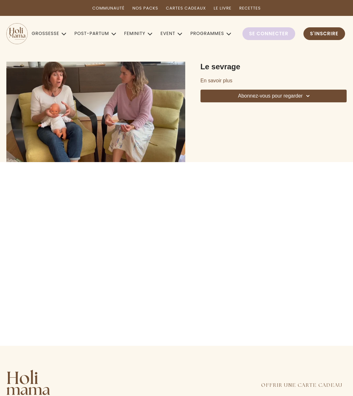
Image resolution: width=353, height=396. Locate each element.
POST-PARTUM (95, 33)
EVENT (171, 33)
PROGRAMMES (210, 33)
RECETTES (250, 8)
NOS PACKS (145, 8)
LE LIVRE (223, 8)
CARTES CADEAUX (186, 8)
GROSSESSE (49, 33)
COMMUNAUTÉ (108, 8)
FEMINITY (138, 33)
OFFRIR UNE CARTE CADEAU (302, 385)
